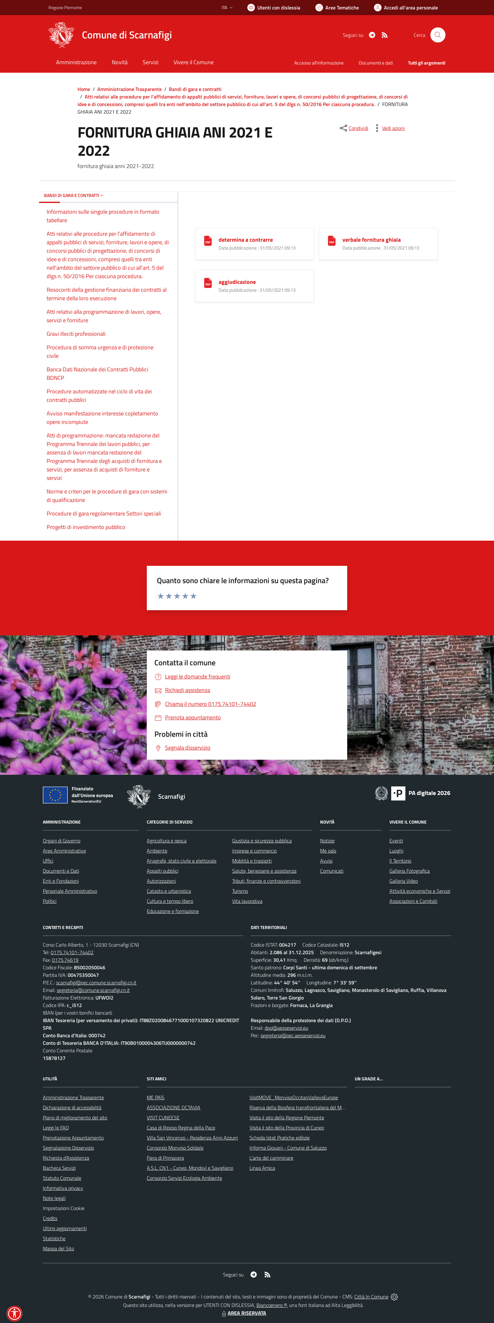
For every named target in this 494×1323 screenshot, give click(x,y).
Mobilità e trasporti (252, 860)
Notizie (327, 840)
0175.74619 (65, 960)
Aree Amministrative (64, 850)
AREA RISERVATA (243, 1313)
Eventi (396, 840)
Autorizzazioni (161, 881)
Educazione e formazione (173, 911)
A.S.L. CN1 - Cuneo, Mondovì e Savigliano (190, 1168)
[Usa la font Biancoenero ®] (274, 7)
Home (84, 89)
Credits (50, 1218)
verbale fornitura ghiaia (371, 239)
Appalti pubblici (162, 871)
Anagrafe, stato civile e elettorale (181, 860)
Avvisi (326, 860)
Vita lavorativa (247, 901)
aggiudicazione (237, 282)
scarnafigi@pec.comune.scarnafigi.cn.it (96, 982)
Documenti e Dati (61, 871)
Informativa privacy (63, 1188)
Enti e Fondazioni (61, 881)
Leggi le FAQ (56, 1127)
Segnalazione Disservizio (68, 1147)
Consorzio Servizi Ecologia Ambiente (184, 1178)
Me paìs (328, 850)
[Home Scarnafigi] (110, 35)
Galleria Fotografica (409, 871)
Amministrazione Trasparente (129, 89)
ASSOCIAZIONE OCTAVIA (173, 1107)
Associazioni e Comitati (413, 901)
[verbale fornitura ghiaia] (332, 240)
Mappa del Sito (58, 1248)
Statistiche (54, 1238)
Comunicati (331, 871)
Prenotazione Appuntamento (73, 1137)
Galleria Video (403, 881)
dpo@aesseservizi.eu (286, 1028)
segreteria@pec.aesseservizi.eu (293, 1035)
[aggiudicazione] (208, 282)
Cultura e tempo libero (170, 901)
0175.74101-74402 (72, 952)
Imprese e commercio (254, 850)
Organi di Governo (61, 840)
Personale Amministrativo (70, 891)
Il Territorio (400, 860)
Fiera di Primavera (165, 1158)
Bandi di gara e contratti (195, 89)
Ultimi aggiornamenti (65, 1228)
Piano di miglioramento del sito (75, 1117)
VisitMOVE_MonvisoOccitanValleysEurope (294, 1097)
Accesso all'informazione (319, 62)
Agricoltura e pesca (167, 840)
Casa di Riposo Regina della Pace (181, 1127)
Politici (49, 901)
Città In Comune (371, 1296)
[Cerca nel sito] (437, 34)
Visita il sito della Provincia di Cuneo (287, 1127)
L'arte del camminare (271, 1158)
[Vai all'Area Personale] (405, 7)
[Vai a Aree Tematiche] (337, 7)
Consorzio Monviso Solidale (175, 1147)
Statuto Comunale (62, 1178)
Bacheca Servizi (59, 1168)
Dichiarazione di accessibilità (72, 1107)
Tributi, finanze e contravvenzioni (266, 881)
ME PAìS (155, 1097)
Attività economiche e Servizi (419, 891)
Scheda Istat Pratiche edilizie (280, 1137)
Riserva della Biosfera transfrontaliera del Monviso (302, 1107)
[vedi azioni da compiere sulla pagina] (388, 128)
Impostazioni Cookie (63, 1208)
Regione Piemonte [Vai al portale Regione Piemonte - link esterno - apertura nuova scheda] (65, 7)
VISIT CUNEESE (163, 1117)
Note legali (54, 1198)
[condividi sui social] (353, 128)
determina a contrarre (246, 239)
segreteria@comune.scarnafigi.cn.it (93, 990)
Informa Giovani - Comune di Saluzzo (288, 1147)
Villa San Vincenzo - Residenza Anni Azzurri (192, 1137)
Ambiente (157, 850)
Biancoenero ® (271, 1305)
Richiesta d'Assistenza (66, 1158)
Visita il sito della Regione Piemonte (287, 1117)
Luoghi (396, 850)
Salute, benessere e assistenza (264, 871)
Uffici (48, 860)
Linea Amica (262, 1168)
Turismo (240, 891)
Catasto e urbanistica (169, 891)
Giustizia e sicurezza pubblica (262, 840)
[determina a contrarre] (208, 240)
